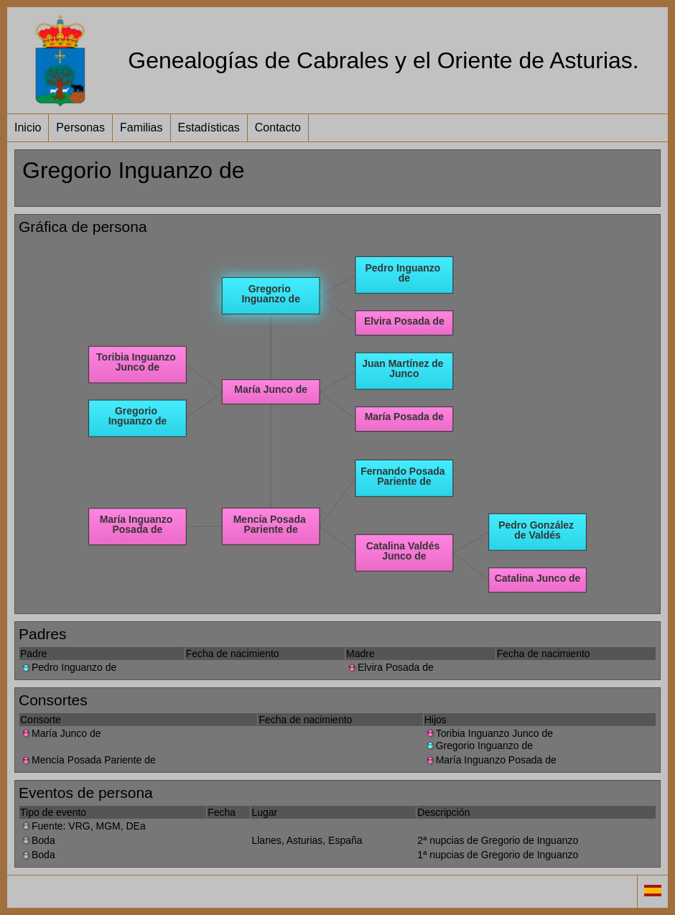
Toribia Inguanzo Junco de (488, 733)
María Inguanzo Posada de (490, 760)
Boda (37, 840)
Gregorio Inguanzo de (478, 745)
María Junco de (60, 733)
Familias (141, 127)
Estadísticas (209, 127)
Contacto (278, 127)
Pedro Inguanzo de (68, 667)
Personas (80, 127)
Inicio (27, 127)
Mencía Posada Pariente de (88, 760)
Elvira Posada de (390, 667)
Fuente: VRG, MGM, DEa (83, 826)
